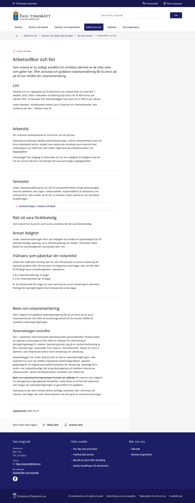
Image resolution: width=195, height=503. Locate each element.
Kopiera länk (74, 424)
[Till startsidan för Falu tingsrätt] (32, 15)
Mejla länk (50, 424)
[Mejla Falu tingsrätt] (27, 464)
